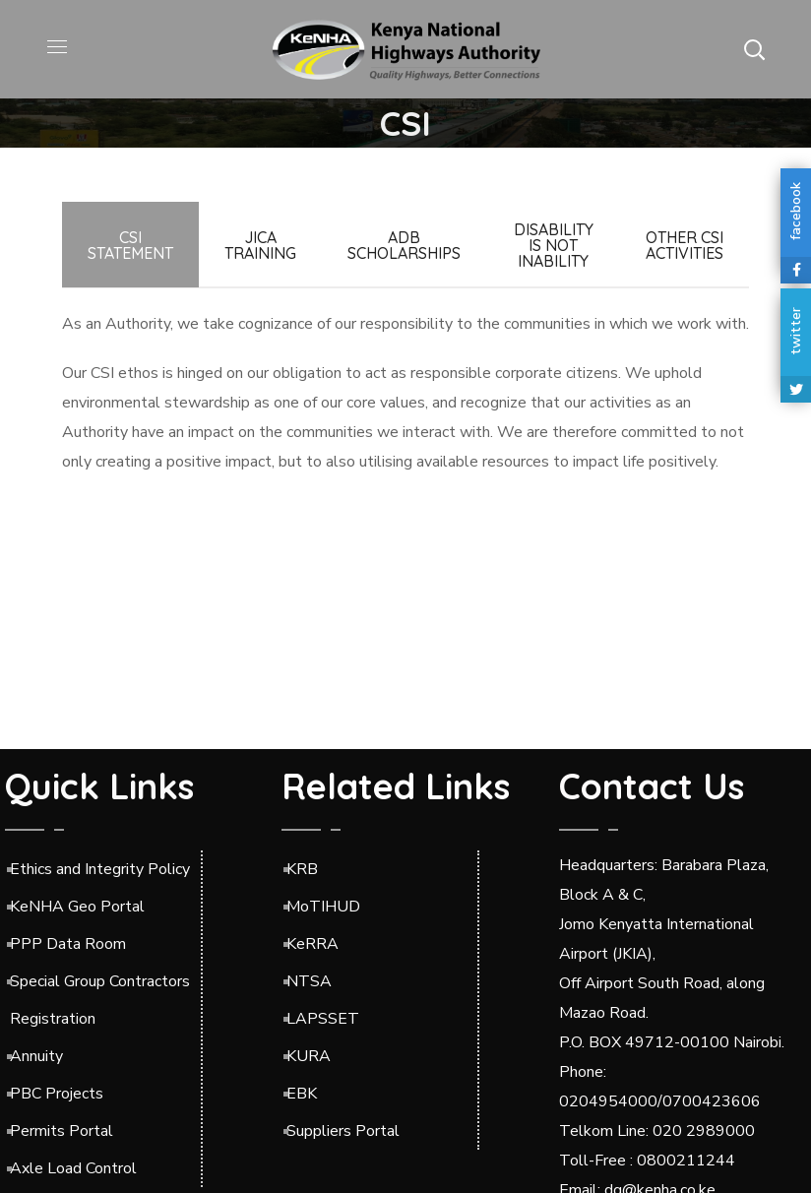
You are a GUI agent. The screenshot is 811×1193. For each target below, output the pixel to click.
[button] (754, 49)
